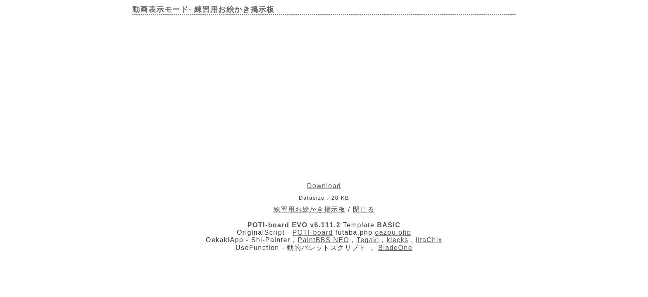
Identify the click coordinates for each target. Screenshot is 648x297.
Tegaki (368, 239)
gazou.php (393, 232)
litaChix (429, 239)
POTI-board (313, 232)
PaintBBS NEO (323, 239)
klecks (397, 239)
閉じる (363, 209)
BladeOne (395, 247)
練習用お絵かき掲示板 (309, 209)
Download (324, 185)
